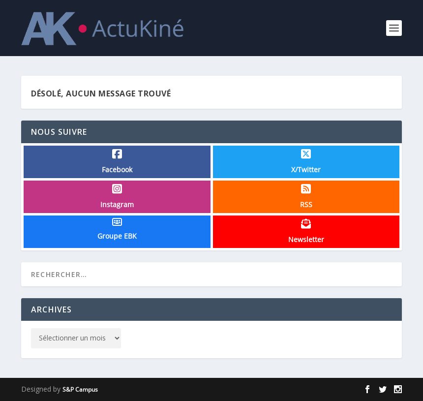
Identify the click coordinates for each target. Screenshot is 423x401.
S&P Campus (80, 389)
